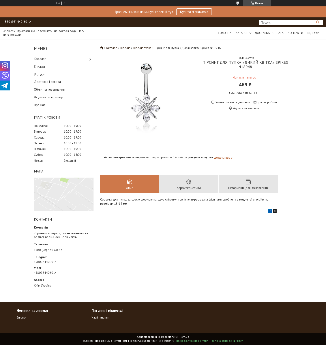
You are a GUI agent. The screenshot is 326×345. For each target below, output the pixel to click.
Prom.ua (184, 336)
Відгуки (313, 33)
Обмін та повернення (49, 89)
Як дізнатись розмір (48, 97)
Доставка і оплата (269, 33)
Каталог (242, 33)
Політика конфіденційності (226, 340)
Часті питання (100, 317)
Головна (224, 33)
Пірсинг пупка (142, 47)
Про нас (39, 105)
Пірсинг (125, 47)
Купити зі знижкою (194, 11)
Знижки (39, 66)
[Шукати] (318, 22)
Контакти (295, 33)
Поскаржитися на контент (192, 340)
